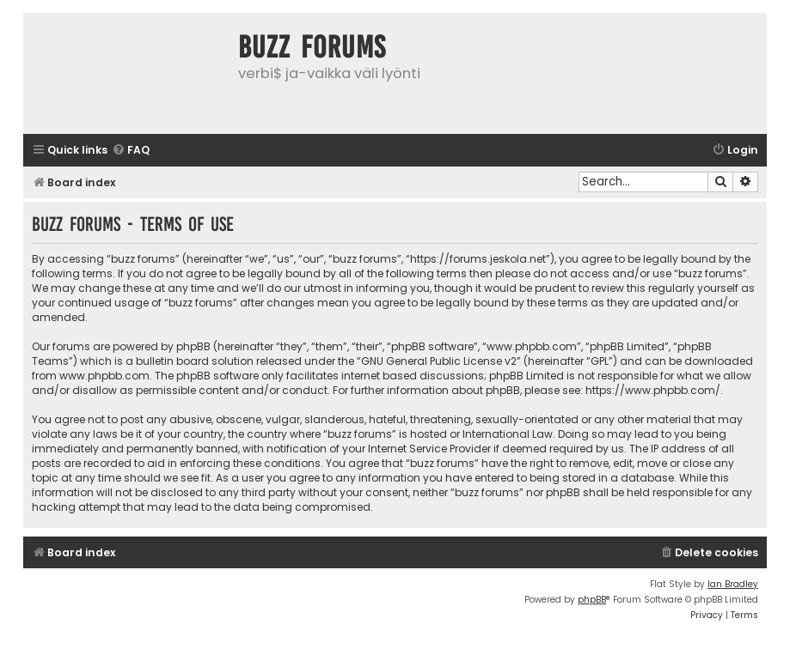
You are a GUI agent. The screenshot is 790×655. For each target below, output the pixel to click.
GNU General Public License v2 (439, 361)
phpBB (592, 599)
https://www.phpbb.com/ (652, 390)
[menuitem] (131, 150)
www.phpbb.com (104, 375)
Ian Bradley (732, 584)
